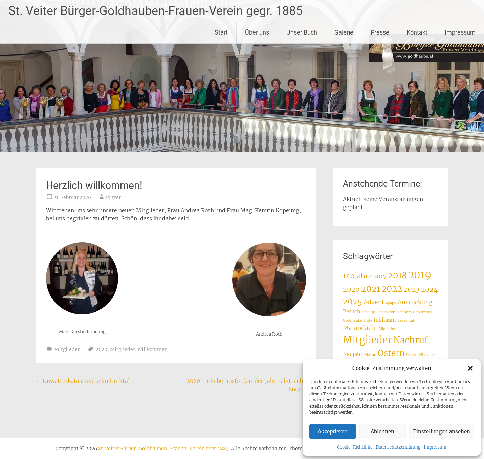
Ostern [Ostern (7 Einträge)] (391, 353)
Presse (380, 32)
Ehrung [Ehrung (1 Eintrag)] (368, 312)
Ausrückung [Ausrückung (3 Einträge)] (415, 302)
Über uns (257, 32)
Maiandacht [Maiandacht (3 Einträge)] (360, 328)
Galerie (343, 32)
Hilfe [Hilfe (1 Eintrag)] (368, 320)
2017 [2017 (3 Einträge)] (380, 276)
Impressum (435, 447)
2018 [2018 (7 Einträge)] (397, 275)
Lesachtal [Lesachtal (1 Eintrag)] (405, 320)
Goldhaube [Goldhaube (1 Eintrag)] (352, 320)
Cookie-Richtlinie (354, 447)
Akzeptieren (333, 431)
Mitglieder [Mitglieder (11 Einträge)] (367, 340)
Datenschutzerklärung (398, 447)
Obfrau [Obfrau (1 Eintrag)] (370, 355)
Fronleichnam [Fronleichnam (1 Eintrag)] (399, 312)
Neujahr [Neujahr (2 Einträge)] (353, 354)
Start (221, 32)
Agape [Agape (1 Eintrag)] (391, 303)
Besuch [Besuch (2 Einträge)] (351, 311)
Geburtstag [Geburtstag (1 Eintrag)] (422, 312)
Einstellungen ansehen (441, 431)
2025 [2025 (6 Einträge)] (352, 301)
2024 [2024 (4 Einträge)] (429, 289)
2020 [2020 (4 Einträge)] (351, 289)
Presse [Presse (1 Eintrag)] (412, 355)
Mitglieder (67, 349)
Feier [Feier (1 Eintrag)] (381, 312)
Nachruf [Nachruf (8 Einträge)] (410, 340)
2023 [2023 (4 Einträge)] (411, 289)
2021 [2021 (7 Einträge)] (370, 289)
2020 (101, 349)
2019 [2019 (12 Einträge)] (419, 274)
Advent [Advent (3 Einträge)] (374, 302)
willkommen (153, 349)
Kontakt (416, 32)
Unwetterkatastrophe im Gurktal (83, 380)
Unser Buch (301, 32)
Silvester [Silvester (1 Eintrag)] (426, 355)
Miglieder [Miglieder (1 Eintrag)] (387, 329)
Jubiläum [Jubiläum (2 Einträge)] (385, 319)
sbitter (113, 197)
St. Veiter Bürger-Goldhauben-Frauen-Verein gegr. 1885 (155, 11)
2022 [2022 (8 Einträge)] (391, 288)
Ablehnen (382, 431)
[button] (470, 368)
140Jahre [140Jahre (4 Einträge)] (357, 275)
